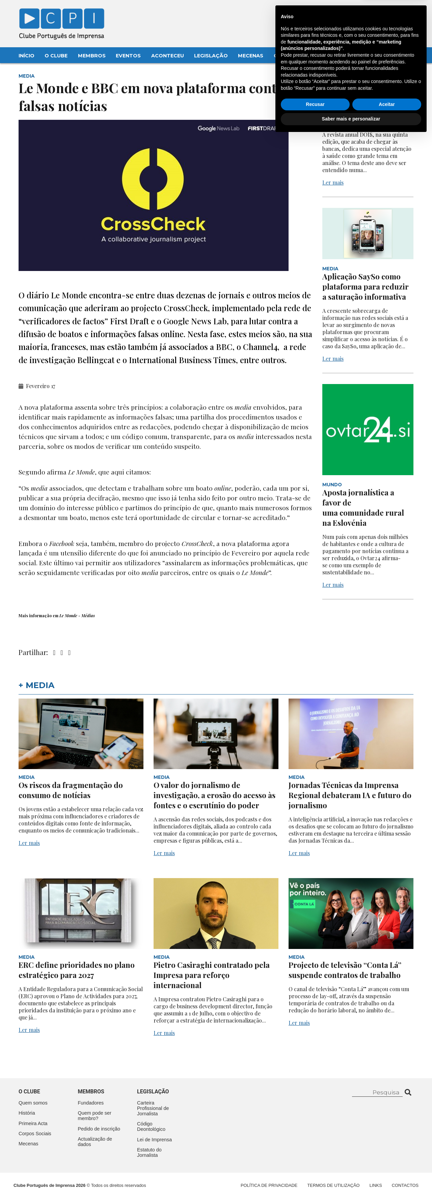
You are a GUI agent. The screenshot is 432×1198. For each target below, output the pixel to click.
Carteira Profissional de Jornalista (153, 1108)
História (27, 1113)
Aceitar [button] (387, 1165)
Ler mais (333, 182)
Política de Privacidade (269, 1185)
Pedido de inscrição (99, 1129)
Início (26, 56)
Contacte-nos (395, 12)
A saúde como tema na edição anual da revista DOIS (362, 110)
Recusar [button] (315, 1165)
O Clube (56, 56)
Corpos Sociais (35, 1133)
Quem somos (33, 1103)
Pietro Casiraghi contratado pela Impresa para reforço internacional (212, 975)
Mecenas (250, 56)
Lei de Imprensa (154, 1139)
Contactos (291, 56)
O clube (29, 1091)
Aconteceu (167, 56)
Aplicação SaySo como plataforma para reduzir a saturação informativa (365, 286)
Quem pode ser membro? (94, 1115)
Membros (92, 56)
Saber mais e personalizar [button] (351, 1179)
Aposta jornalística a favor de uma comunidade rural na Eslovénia (363, 507)
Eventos (128, 56)
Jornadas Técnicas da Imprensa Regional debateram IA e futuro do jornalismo (350, 795)
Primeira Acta (33, 1123)
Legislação (211, 56)
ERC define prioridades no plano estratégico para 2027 (77, 970)
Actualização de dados (95, 1141)
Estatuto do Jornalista (149, 1152)
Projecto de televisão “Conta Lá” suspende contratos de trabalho (345, 970)
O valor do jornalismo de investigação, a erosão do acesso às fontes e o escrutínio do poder (214, 795)
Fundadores (91, 1103)
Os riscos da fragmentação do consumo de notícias (71, 790)
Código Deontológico (151, 1126)
